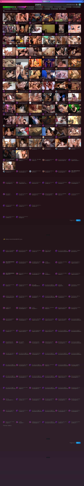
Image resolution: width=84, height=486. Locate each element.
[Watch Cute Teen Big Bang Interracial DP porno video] (35, 384)
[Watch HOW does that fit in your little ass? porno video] (22, 406)
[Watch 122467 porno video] (35, 304)
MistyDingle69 (48, 103)
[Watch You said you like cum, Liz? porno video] (61, 418)
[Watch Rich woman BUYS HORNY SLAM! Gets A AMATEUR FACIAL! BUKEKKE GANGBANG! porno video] (74, 30)
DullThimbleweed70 (36, 114)
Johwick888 (9, 34)
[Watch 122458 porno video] (48, 258)
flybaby (34, 34)
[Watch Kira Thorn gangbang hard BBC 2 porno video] (35, 326)
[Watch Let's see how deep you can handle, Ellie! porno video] (22, 144)
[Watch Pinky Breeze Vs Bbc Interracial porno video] (74, 384)
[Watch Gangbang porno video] (61, 281)
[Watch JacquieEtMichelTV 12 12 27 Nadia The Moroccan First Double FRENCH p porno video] (9, 178)
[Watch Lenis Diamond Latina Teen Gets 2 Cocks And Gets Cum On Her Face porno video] (61, 167)
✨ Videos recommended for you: (12, 239)
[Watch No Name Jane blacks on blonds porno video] (74, 406)
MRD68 (34, 23)
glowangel (22, 217)
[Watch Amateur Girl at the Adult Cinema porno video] (22, 213)
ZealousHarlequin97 (63, 23)
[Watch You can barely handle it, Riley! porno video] (61, 144)
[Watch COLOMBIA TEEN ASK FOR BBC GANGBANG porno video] (35, 258)
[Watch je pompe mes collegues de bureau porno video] (48, 41)
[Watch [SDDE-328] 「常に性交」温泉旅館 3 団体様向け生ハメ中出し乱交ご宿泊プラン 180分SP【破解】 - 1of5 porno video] (35, 156)
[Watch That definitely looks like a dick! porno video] (22, 292)
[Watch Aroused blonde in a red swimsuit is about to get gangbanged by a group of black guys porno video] (9, 30)
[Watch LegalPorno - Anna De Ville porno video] (48, 304)
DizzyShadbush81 (36, 285)
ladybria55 (48, 23)
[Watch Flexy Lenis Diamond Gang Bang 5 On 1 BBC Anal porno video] (35, 395)
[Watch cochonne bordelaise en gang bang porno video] (74, 190)
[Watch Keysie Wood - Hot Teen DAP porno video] (22, 315)
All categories (62, 8)
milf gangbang (14, 8)
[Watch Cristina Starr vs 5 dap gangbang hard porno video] (48, 315)
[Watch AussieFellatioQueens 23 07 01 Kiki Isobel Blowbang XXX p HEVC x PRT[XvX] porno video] (61, 156)
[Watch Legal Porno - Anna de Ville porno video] (48, 361)
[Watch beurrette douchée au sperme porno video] (48, 167)
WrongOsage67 (9, 183)
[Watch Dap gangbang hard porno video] (9, 338)
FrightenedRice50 (10, 46)
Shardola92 (61, 183)
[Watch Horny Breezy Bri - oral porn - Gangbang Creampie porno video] (35, 292)
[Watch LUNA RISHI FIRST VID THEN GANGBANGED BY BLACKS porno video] (22, 361)
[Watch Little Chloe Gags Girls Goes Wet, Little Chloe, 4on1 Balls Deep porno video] (61, 41)
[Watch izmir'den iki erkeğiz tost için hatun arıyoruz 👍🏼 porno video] (48, 292)
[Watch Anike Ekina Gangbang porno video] (48, 110)
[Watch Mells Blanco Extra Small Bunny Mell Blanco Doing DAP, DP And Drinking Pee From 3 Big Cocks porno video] (61, 338)
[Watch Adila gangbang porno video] (74, 156)
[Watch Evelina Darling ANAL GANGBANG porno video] (74, 258)
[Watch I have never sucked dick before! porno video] (22, 201)
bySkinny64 (48, 149)
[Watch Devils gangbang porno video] (48, 87)
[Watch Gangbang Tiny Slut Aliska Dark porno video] (35, 418)
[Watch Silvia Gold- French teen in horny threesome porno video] (22, 121)
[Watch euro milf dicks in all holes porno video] (9, 53)
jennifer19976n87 (75, 34)
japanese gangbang (29, 8)
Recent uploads (38, 8)
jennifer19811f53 (23, 23)
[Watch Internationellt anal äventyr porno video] (22, 258)
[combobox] (55, 4)
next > (78, 220)
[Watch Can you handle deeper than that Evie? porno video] (74, 418)
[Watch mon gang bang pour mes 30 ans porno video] (48, 156)
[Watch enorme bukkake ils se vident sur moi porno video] (48, 76)
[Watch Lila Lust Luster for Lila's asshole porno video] (22, 167)
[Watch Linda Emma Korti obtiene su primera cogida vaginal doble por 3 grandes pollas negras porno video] (22, 384)
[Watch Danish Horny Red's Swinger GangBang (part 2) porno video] (61, 98)
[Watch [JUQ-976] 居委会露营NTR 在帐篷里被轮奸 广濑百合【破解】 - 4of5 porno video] (9, 156)
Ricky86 (60, 274)
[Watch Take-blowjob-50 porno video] (22, 178)
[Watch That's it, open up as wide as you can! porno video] (22, 30)
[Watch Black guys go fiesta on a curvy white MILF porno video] (74, 64)
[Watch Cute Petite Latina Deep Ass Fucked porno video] (61, 258)
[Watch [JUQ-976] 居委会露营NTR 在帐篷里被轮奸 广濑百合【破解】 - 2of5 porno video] (61, 133)
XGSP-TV (34, 57)
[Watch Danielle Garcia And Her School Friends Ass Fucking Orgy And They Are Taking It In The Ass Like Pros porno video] (74, 395)
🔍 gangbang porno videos (11, 11)
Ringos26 (60, 285)
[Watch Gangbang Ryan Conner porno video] (35, 167)
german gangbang (57, 6)
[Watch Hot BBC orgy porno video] (9, 304)
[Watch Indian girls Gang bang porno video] (22, 70)
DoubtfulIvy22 (74, 69)
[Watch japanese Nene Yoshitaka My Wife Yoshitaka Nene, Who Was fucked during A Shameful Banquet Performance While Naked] (74, 98)
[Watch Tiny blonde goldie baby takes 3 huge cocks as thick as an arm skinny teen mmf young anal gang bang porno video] (61, 395)
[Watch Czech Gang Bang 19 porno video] (48, 98)
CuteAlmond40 (61, 34)
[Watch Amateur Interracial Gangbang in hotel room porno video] (22, 110)
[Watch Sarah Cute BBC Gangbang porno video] (48, 326)
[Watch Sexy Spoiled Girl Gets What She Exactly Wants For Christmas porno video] (9, 281)
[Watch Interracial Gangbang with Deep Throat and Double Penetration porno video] (61, 178)
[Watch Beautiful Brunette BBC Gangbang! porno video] (22, 247)
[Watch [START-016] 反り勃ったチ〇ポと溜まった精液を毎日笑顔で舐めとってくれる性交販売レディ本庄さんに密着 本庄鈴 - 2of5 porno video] (61, 190)
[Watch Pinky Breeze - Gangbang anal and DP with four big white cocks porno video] (74, 281)
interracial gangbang (48, 6)
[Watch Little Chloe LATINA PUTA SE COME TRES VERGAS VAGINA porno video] (74, 133)
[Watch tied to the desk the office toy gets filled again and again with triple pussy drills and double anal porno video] (22, 372)
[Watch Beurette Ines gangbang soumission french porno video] (61, 53)
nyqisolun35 (9, 320)
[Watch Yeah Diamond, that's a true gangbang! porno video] (61, 87)
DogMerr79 (48, 251)
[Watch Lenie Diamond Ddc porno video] (35, 338)
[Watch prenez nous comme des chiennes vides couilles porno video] (35, 41)
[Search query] (54, 4)
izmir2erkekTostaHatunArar (50, 57)
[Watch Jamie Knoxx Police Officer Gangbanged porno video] (74, 178)
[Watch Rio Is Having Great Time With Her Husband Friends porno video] (74, 19)
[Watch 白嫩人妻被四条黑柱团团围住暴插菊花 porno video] (74, 167)
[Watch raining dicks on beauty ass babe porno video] (61, 292)
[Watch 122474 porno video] (48, 269)
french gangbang (6, 8)
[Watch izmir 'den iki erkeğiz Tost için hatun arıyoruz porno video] (48, 53)
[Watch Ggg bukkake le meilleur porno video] (61, 372)
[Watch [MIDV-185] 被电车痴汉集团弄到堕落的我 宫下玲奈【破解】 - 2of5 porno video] (61, 121)
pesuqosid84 (61, 297)
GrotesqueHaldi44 (49, 126)
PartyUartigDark (62, 103)
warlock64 (35, 46)
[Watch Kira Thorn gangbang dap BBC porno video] (22, 326)
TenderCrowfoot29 (23, 103)
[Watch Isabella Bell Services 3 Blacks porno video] (22, 304)
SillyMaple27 (35, 194)
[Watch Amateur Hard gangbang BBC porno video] (9, 247)
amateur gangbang (76, 6)
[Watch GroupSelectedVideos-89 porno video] (35, 190)
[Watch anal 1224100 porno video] (22, 338)
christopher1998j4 (10, 114)
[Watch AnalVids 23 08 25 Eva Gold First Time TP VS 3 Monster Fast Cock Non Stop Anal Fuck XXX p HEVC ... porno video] (9, 292)
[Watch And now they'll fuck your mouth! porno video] (22, 41)
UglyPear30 (48, 34)
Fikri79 (73, 149)
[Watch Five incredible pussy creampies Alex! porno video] (9, 213)
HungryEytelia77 (23, 183)
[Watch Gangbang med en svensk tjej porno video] (61, 64)
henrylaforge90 (75, 23)
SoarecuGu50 (35, 69)
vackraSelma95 (62, 69)
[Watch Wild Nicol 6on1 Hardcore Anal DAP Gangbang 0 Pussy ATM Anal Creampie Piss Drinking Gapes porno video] (9, 418)
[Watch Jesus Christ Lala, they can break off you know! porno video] (9, 121)
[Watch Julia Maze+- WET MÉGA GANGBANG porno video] (35, 315)
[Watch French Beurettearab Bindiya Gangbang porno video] (22, 53)
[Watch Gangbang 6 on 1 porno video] (35, 98)
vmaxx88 (8, 194)
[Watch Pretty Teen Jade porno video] (48, 247)
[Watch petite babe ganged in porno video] (9, 315)
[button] (79, 4)
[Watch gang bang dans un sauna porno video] (35, 76)
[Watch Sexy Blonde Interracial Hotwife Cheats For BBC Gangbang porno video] (61, 76)
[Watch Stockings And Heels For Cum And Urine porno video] (35, 64)
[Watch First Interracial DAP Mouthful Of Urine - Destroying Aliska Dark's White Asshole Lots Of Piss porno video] (48, 395)
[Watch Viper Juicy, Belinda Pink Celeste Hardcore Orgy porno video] (74, 372)
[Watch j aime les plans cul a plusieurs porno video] (9, 144)
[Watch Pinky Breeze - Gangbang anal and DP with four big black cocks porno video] (74, 247)
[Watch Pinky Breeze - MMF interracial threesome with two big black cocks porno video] (74, 292)
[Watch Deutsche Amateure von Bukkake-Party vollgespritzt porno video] (35, 178)
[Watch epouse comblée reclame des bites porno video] (74, 87)
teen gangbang (38, 6)
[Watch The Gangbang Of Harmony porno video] (35, 19)
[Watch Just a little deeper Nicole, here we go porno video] (9, 326)
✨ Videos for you (30, 6)
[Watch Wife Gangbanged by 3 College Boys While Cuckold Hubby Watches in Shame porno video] (35, 53)
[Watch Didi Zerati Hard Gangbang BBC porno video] (61, 304)
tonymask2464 (49, 69)
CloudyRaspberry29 (10, 297)
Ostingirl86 (9, 206)
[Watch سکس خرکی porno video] (35, 281)
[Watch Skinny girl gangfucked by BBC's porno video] (9, 76)
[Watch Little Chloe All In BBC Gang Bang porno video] (61, 269)
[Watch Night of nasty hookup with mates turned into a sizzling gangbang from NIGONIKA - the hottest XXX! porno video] (9, 110)
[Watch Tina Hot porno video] (9, 395)
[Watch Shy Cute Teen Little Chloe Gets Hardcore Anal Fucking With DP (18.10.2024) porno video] (61, 406)
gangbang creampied (66, 6)
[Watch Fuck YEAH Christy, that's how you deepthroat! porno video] (22, 190)
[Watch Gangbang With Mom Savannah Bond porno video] (74, 144)
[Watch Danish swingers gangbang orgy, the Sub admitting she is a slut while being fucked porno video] (35, 121)
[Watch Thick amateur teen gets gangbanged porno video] (22, 98)
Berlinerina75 (35, 183)
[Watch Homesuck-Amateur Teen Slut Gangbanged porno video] (61, 30)
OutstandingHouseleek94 (37, 137)
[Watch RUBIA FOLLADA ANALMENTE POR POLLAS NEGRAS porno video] (35, 349)
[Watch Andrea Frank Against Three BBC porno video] (48, 190)
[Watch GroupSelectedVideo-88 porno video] (35, 133)
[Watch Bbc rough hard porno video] (48, 144)
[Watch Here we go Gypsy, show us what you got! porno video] (9, 133)
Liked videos (47, 8)
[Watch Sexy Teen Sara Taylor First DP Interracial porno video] (9, 349)
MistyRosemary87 (62, 160)
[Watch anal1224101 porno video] (9, 190)
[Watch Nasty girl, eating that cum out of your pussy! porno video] (42, 201)
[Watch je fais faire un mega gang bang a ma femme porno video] (35, 144)
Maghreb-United (10, 23)
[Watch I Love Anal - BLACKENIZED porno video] (9, 19)
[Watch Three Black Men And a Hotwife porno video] (22, 156)
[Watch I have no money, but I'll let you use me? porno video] (22, 395)
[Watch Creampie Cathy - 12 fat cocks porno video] (35, 30)
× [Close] (82, 1)
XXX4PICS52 (35, 103)
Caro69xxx (22, 34)
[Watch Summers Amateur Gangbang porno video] (9, 201)
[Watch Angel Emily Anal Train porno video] (48, 338)
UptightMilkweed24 (23, 114)
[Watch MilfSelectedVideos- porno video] (48, 30)
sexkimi (61, 126)
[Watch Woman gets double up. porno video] (22, 269)
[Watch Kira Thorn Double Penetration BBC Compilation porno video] (74, 269)
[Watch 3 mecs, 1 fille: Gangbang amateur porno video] (48, 19)
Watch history (54, 8)
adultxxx (8, 285)
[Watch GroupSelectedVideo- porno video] (61, 19)
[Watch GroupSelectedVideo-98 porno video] (48, 121)
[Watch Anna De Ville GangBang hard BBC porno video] (61, 315)
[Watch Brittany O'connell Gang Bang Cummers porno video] (74, 76)
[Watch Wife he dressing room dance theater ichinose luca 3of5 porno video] (48, 64)
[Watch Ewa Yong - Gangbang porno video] (74, 361)
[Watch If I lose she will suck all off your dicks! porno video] (9, 98)
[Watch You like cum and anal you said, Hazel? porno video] (35, 247)
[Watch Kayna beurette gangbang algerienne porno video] (48, 133)
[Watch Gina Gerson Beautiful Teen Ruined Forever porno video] (9, 64)
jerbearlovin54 (62, 80)
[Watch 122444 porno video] (22, 418)
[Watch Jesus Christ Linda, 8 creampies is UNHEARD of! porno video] (61, 110)
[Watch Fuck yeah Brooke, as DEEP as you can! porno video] (74, 53)
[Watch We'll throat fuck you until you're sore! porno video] (9, 167)
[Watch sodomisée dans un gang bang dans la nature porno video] (22, 133)
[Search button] (76, 4)
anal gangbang (21, 8)
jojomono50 (22, 126)
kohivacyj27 (9, 57)
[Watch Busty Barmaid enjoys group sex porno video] (74, 110)
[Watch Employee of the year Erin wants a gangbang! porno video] (48, 178)
